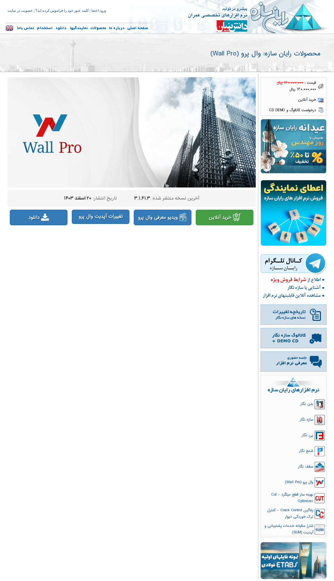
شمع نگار (306, 450)
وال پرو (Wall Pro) (299, 482)
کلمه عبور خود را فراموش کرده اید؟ (62, 10)
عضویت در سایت (20, 10)
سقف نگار (305, 466)
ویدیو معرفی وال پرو (162, 217)
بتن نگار (306, 404)
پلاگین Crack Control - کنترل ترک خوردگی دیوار (290, 513)
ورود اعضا (98, 10)
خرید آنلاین (225, 217)
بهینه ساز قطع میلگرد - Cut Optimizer (292, 498)
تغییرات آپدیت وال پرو (101, 217)
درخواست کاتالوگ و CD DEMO (292, 110)
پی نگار (307, 435)
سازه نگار (306, 419)
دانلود (38, 217)
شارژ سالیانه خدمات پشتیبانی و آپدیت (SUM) (289, 529)
